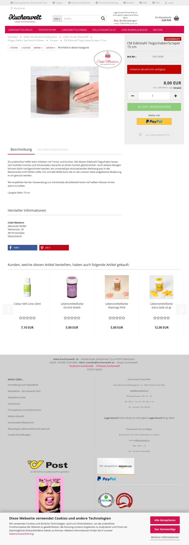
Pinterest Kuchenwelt (108, 366)
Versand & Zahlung (107, 2)
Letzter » (50, 47)
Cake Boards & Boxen (134, 29)
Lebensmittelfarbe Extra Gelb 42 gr (161, 305)
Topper (58, 2)
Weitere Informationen (165, 537)
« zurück (25, 47)
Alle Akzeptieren (165, 520)
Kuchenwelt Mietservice (21, 422)
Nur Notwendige (165, 529)
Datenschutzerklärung (21, 533)
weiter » (38, 47)
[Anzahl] (154, 96)
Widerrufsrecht (16, 416)
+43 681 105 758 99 (141, 407)
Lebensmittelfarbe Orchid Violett (72, 305)
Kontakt (128, 2)
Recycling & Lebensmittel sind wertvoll (29, 428)
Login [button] (169, 2)
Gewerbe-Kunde (16, 397)
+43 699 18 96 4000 (141, 451)
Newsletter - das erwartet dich (24, 391)
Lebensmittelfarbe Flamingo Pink (116, 305)
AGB (143, 2)
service (132, 440)
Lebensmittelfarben (74, 29)
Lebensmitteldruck (79, 2)
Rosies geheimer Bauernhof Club (29, 2)
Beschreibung (21, 149)
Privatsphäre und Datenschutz (24, 410)
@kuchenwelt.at (142, 440)
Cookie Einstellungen (19, 434)
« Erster (14, 47)
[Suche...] (57, 18)
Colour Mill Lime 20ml (27, 303)
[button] (132, 96)
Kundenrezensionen (52, 149)
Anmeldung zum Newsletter (23, 384)
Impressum (14, 403)
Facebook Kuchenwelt (81, 366)
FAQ (155, 2)
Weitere (158, 29)
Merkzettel (18, 8)
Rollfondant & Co (104, 29)
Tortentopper (47, 29)
